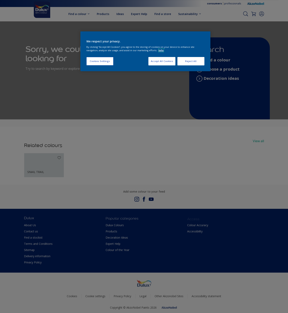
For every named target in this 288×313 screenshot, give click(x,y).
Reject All (191, 61)
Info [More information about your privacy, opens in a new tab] (161, 50)
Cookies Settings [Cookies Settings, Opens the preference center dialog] (100, 61)
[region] (145, 51)
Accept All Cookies (162, 61)
